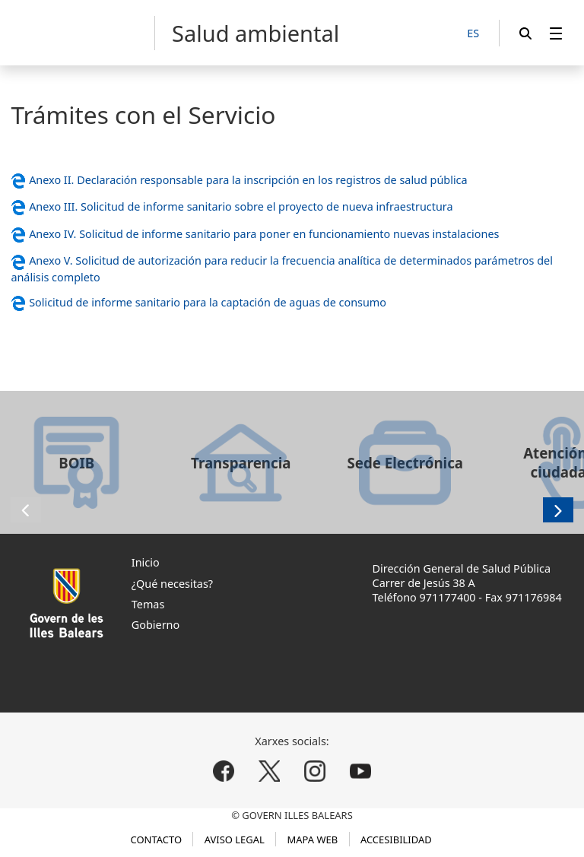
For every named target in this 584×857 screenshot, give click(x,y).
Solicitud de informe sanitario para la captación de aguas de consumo (207, 302)
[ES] (473, 34)
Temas (148, 604)
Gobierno (155, 624)
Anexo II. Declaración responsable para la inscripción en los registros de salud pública (248, 180)
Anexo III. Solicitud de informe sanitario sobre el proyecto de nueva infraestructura (240, 206)
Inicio (146, 562)
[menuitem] (556, 33)
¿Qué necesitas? (172, 583)
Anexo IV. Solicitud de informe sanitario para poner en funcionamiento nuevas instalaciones (264, 234)
